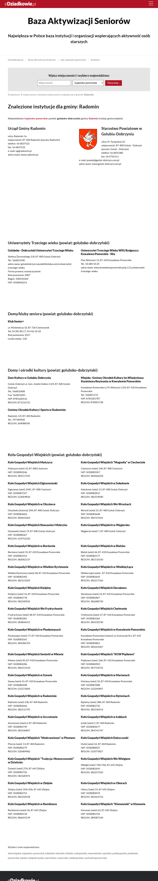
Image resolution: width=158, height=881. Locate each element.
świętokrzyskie (36, 857)
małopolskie (80, 853)
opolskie (106, 853)
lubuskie (60, 853)
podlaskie (133, 853)
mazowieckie (95, 853)
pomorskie (13, 857)
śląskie (23, 857)
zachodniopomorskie (96, 857)
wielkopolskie (76, 857)
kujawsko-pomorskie (33, 853)
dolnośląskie (14, 853)
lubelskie (50, 853)
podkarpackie (119, 853)
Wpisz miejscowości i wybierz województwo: (79, 75)
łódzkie (69, 853)
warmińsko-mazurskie (56, 857)
